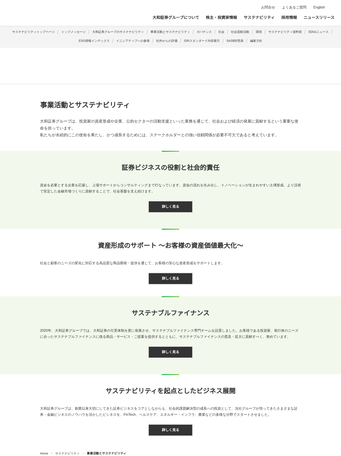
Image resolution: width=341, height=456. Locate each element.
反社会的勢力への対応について (248, 432)
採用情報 (289, 17)
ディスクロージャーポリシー (119, 432)
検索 (331, 7)
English (319, 7)
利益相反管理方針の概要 (163, 432)
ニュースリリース (319, 17)
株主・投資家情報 (221, 17)
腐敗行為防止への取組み (203, 432)
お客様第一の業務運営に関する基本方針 (304, 432)
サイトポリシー (45, 432)
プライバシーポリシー (78, 432)
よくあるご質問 (294, 7)
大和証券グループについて (175, 17)
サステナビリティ (259, 17)
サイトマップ (18, 432)
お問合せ (268, 7)
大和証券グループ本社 (40, 13)
